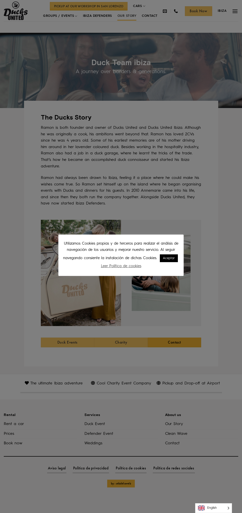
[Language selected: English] (213, 508)
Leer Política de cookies (121, 266)
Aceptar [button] (169, 258)
